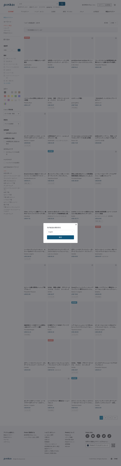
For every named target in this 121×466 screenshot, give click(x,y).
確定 (60, 237)
